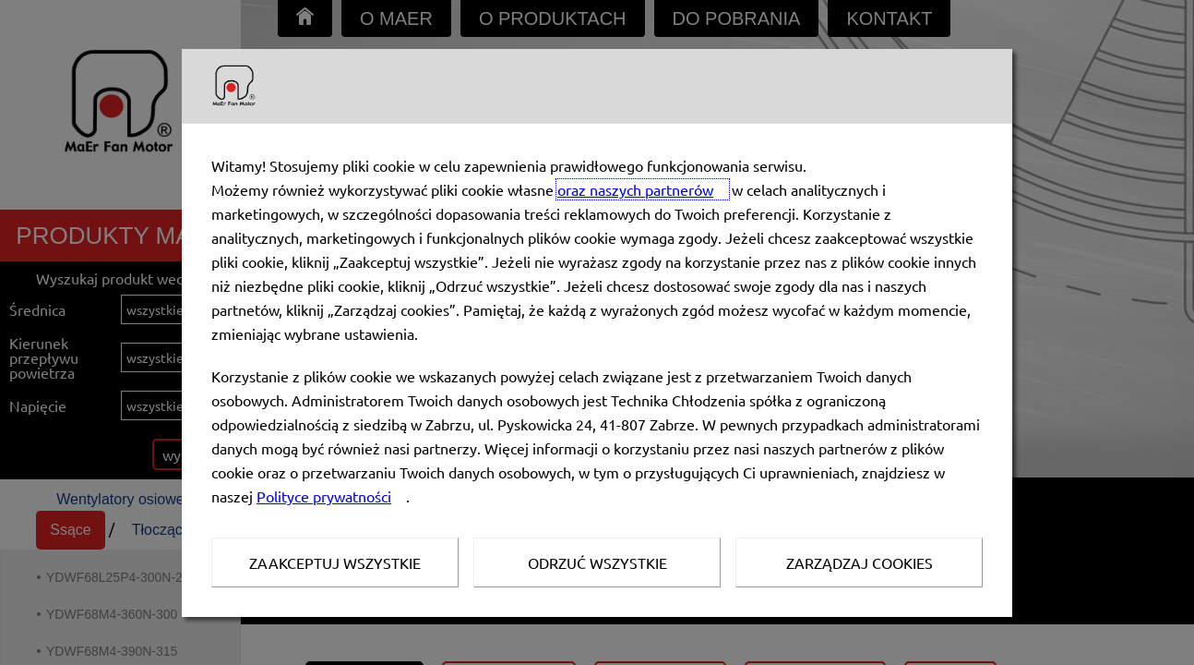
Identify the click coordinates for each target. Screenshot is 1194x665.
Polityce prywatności (324, 496)
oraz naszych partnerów (635, 189)
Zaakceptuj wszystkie (335, 562)
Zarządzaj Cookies (859, 562)
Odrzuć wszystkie (597, 562)
